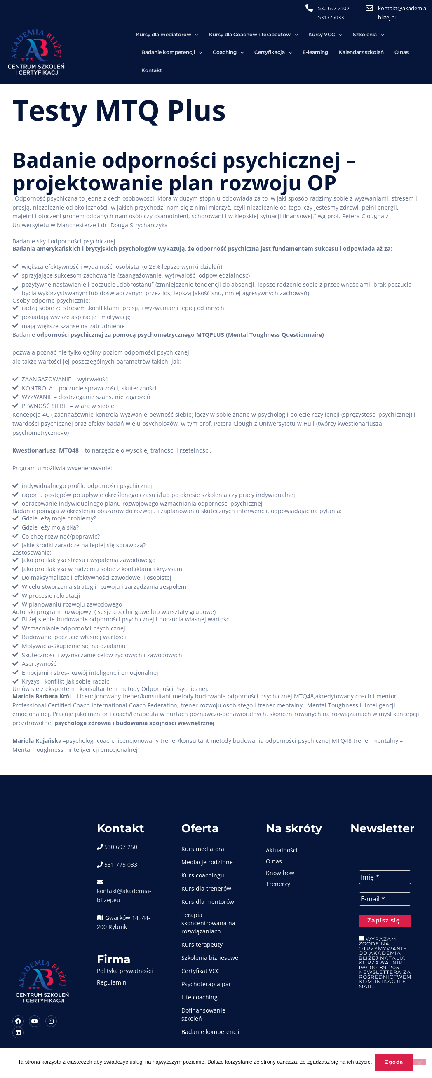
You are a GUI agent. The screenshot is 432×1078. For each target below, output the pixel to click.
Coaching (404, 35)
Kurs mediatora (206, 837)
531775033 (338, 17)
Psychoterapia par (210, 972)
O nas (211, 52)
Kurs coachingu (206, 863)
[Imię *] (388, 866)
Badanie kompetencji (347, 35)
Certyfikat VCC (204, 959)
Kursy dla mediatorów (90, 35)
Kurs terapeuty (205, 932)
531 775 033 (122, 853)
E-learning (125, 52)
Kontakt (239, 52)
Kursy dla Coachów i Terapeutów (176, 35)
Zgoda (395, 1063)
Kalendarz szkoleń (171, 52)
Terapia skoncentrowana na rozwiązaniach (212, 911)
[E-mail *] (388, 888)
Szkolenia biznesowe (213, 946)
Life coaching (203, 985)
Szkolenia (291, 35)
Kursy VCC (248, 35)
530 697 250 (339, 8)
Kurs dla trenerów (210, 876)
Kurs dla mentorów (211, 890)
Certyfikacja (83, 52)
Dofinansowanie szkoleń (207, 1002)
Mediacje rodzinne (211, 850)
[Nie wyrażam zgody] (419, 1062)
